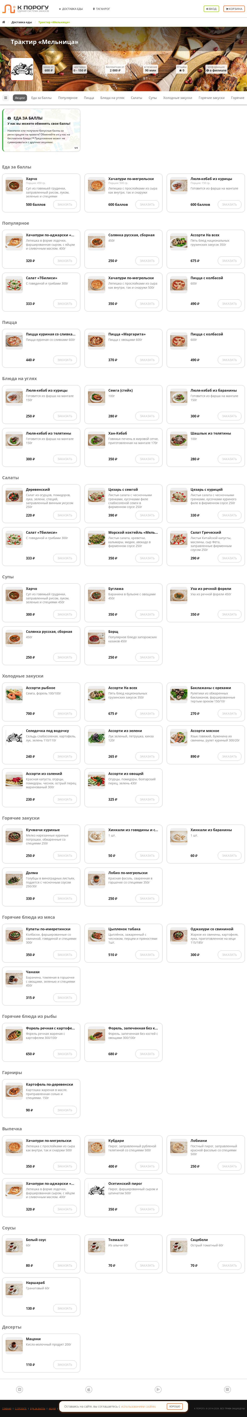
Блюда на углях (112, 97)
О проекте (21, 1408)
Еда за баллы (41, 97)
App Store (88, 1389)
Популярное (67, 97)
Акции (20, 97)
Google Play (158, 1389)
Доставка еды (22, 22)
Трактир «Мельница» (44, 42)
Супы (153, 97)
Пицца (89, 97)
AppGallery (227, 1389)
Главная (6, 1408)
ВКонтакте (19, 1389)
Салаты (136, 97)
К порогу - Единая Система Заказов (25, 9)
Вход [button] (211, 9)
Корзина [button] (234, 9)
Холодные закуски (177, 97)
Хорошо (174, 1406)
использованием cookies (138, 1406)
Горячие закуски (212, 97)
